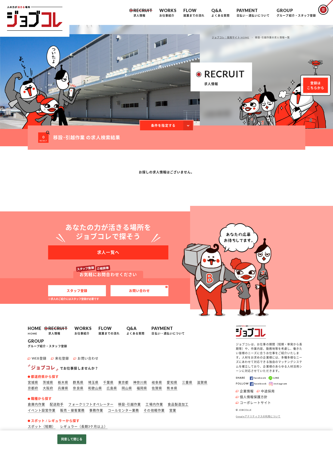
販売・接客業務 (72, 408)
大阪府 (48, 386)
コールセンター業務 (123, 408)
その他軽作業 (154, 408)
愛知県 (172, 380)
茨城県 (48, 380)
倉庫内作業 (36, 403)
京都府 (33, 386)
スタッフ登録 (77, 293)
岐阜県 (157, 380)
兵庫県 (63, 386)
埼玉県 (93, 380)
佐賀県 (157, 386)
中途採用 (268, 389)
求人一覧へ (108, 251)
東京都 (123, 380)
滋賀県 (202, 380)
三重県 (187, 380)
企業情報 (247, 389)
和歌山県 (95, 386)
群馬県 (78, 380)
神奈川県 (140, 380)
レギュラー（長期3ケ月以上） (84, 425)
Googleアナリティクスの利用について (258, 414)
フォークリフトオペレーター (91, 403)
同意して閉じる (71, 439)
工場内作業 (154, 403)
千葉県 (108, 380)
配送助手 (57, 403)
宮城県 (33, 380)
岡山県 (127, 386)
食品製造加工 (178, 403)
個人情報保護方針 (254, 395)
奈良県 (78, 386)
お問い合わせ (139, 293)
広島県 (112, 386)
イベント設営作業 (42, 408)
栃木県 (63, 380)
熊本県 (172, 386)
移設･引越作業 (129, 403)
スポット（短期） (42, 425)
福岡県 (142, 386)
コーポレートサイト (255, 401)
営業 (172, 408)
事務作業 (96, 408)
